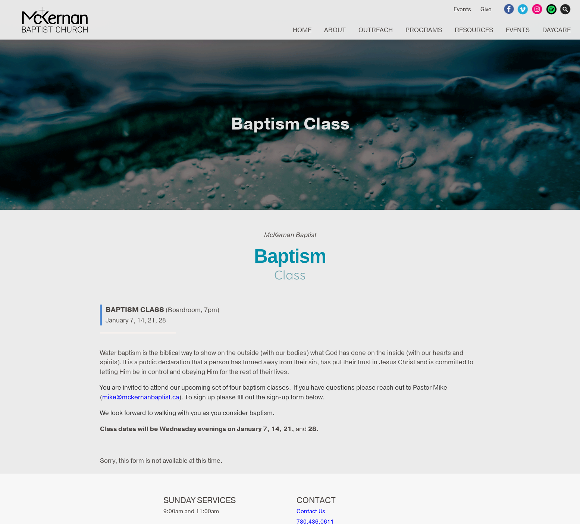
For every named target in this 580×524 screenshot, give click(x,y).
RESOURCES (474, 30)
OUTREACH (375, 30)
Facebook (509, 9)
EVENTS (518, 30)
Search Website (566, 9)
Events (462, 9)
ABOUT (335, 30)
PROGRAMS (423, 30)
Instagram (538, 9)
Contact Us (311, 511)
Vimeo (524, 9)
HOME (302, 30)
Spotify (552, 9)
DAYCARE (556, 30)
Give (486, 9)
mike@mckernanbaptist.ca (140, 397)
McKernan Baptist (54, 19)
